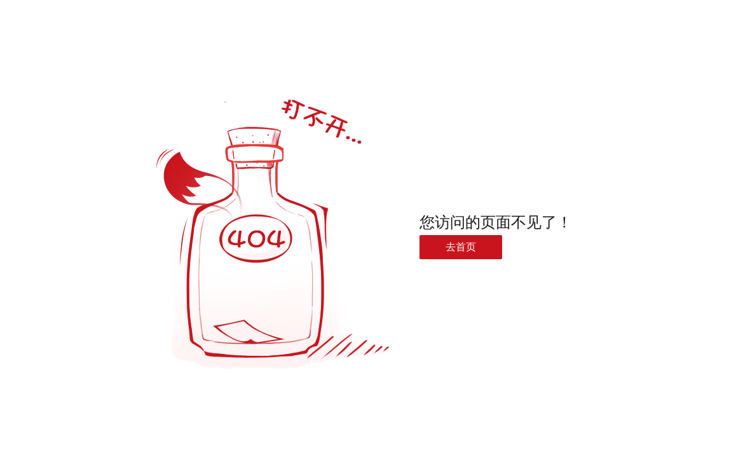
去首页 (461, 246)
